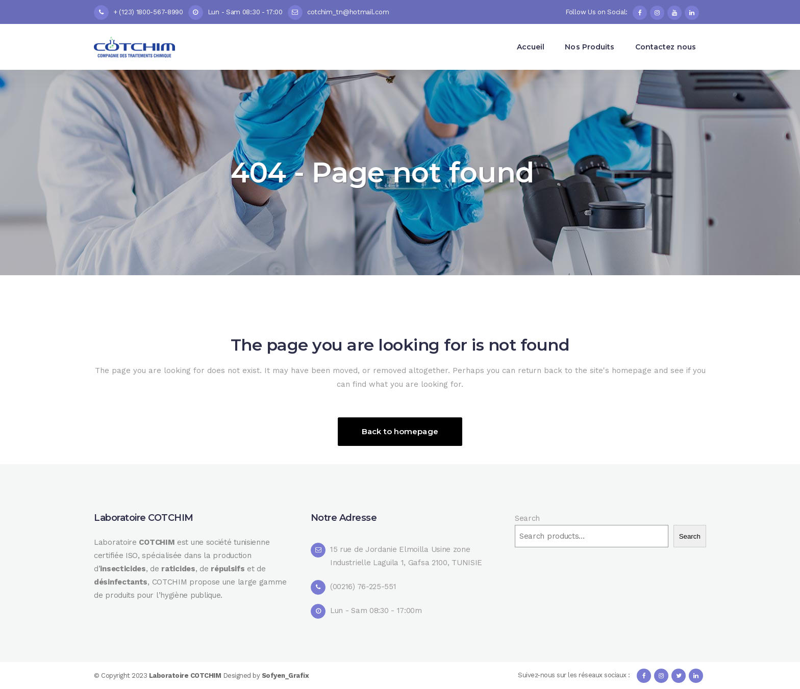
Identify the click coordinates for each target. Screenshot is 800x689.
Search (527, 518)
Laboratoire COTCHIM (186, 675)
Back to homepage (400, 431)
